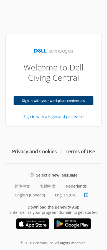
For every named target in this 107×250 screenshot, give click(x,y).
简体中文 (22, 186)
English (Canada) (30, 195)
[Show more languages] (86, 195)
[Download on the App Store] (32, 223)
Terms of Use (80, 151)
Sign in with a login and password (54, 116)
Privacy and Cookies (34, 151)
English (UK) (65, 195)
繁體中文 (48, 186)
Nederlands (76, 186)
